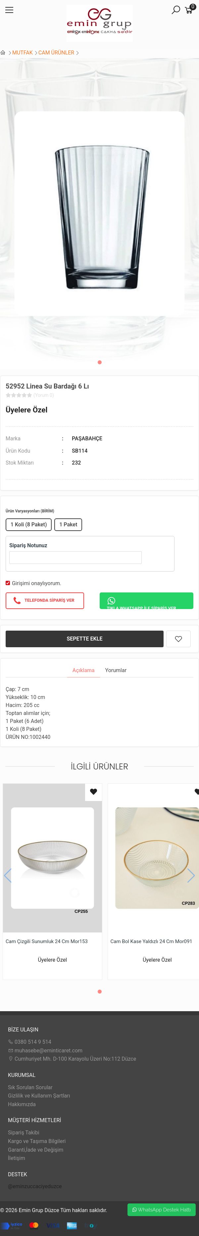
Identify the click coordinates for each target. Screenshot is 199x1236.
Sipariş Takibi (23, 1132)
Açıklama (84, 670)
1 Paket (68, 524)
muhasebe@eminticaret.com (45, 1050)
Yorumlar (116, 670)
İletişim (16, 1158)
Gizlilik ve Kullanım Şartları (39, 1096)
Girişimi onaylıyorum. (36, 583)
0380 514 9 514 (29, 1042)
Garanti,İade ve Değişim (35, 1150)
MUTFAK (22, 52)
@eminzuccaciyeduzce (35, 1186)
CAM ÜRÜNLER (56, 52)
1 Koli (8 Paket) (29, 524)
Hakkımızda (22, 1104)
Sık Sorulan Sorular (30, 1087)
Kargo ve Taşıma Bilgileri (37, 1141)
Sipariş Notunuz (28, 545)
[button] (100, 362)
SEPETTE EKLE (85, 639)
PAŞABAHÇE (87, 438)
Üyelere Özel (26, 409)
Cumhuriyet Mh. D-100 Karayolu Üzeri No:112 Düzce (72, 1059)
